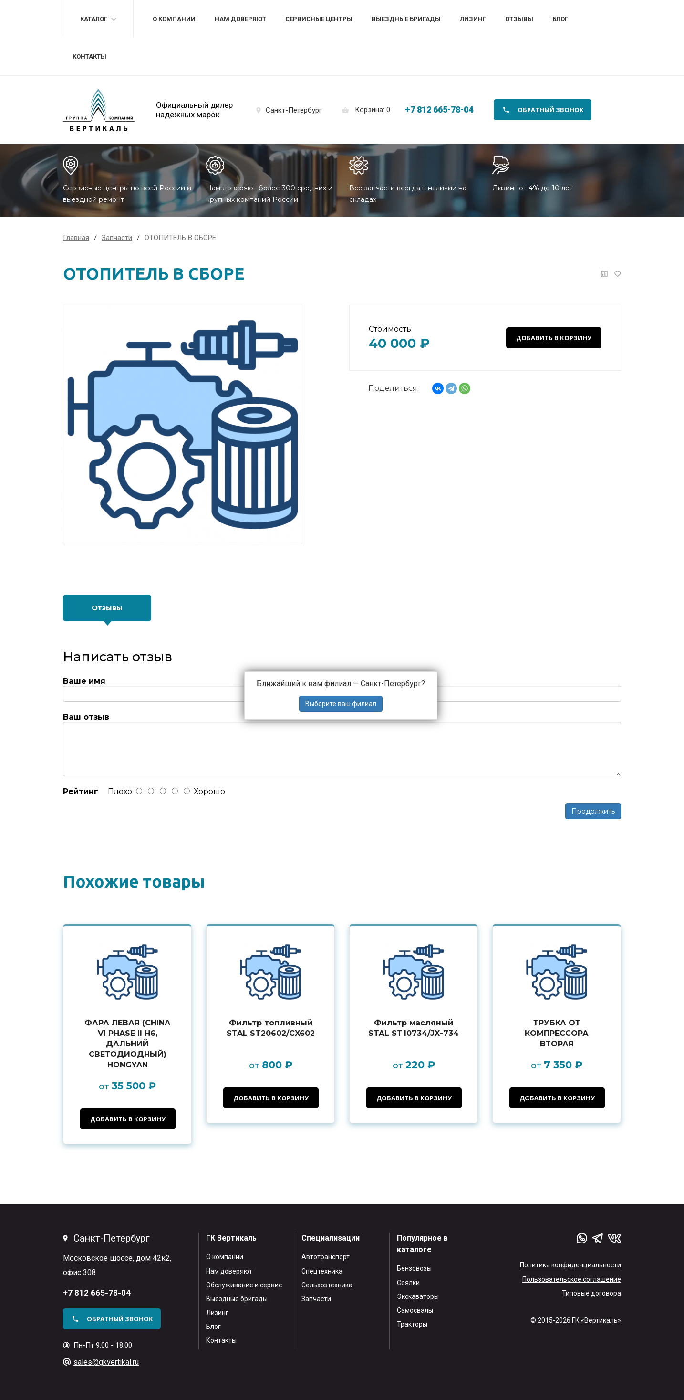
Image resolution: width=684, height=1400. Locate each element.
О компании (174, 18)
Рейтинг (80, 791)
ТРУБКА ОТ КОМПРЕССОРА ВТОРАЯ (557, 1033)
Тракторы (412, 1324)
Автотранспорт (325, 1257)
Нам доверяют (240, 18)
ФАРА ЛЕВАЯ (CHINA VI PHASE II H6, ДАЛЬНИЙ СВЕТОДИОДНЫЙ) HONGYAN (127, 1043)
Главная (76, 237)
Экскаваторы (418, 1296)
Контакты (89, 56)
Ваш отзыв (86, 716)
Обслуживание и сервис (244, 1285)
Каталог (93, 18)
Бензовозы (414, 1268)
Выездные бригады (406, 18)
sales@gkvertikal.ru (106, 1362)
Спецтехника (321, 1271)
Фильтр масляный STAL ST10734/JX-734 (413, 1028)
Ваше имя (84, 681)
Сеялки (408, 1282)
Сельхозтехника (326, 1285)
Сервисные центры (318, 18)
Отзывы (519, 18)
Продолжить (593, 811)
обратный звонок (551, 109)
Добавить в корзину (553, 338)
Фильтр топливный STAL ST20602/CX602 (271, 1028)
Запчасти (316, 1299)
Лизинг (473, 18)
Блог (560, 18)
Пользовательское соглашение (571, 1279)
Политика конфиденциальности (570, 1265)
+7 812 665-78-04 (439, 109)
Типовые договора (591, 1293)
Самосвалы (415, 1310)
